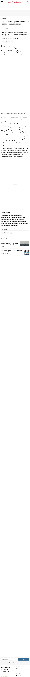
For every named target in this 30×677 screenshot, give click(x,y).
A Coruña (18, 668)
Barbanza (18, 675)
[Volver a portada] (15, 2)
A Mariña (18, 671)
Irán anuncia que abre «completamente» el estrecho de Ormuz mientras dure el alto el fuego (9, 244)
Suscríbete (4, 676)
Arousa (18, 673)
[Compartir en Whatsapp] (3, 41)
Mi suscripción (4, 669)
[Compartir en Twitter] (12, 41)
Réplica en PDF (5, 671)
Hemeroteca (4, 674)
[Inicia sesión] (28, 2)
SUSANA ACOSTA (4, 253)
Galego (18, 662)
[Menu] (2, 2)
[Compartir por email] (6, 41)
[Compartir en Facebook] (9, 41)
